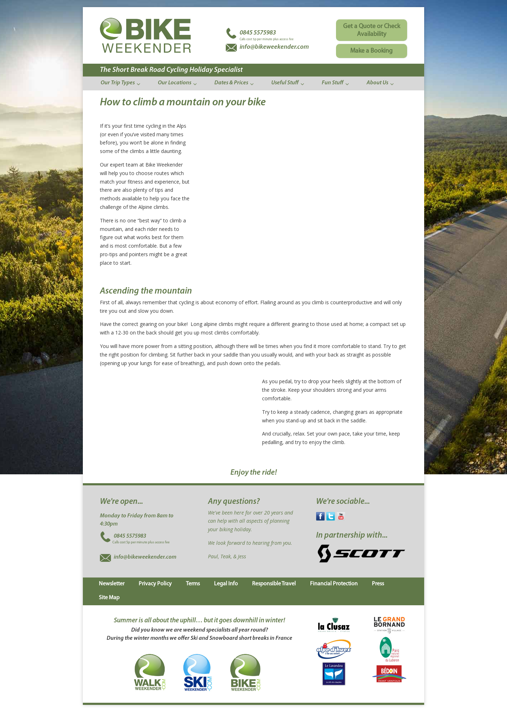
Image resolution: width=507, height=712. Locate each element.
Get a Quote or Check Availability (371, 30)
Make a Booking (371, 51)
